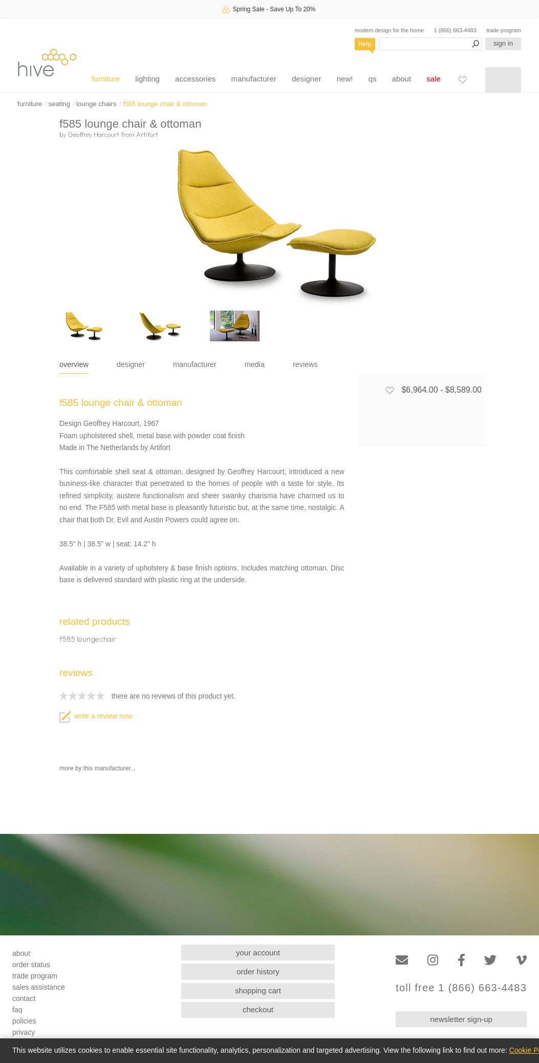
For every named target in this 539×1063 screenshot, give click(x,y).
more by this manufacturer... (97, 768)
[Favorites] (462, 79)
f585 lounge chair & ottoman (165, 104)
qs (373, 78)
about (402, 78)
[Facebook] (461, 960)
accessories (195, 78)
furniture (106, 78)
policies (24, 1021)
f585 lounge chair (87, 639)
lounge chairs (96, 104)
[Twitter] (490, 960)
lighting (147, 78)
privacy (23, 1032)
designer (306, 78)
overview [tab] (74, 364)
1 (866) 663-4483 (455, 30)
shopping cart (258, 990)
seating (59, 104)
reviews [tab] (305, 364)
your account (258, 952)
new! (345, 78)
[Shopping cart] (503, 80)
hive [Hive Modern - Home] (47, 62)
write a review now (95, 716)
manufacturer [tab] (195, 364)
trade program (503, 30)
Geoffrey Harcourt (93, 134)
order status (31, 964)
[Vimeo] (521, 960)
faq (17, 1010)
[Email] (402, 960)
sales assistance (38, 987)
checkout (258, 1009)
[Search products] (430, 43)
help (365, 44)
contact (23, 998)
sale (433, 78)
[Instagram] (432, 960)
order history (257, 971)
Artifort (147, 134)
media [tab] (255, 364)
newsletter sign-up (461, 1019)
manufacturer (253, 78)
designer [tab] (131, 364)
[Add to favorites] (389, 390)
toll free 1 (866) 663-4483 (461, 988)
